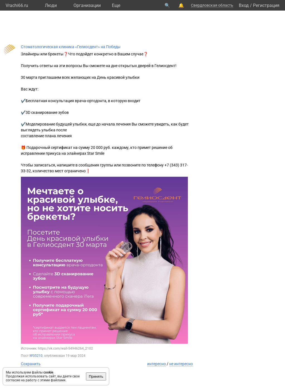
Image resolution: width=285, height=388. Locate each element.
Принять (96, 376)
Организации (87, 5)
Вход (244, 5)
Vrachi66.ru (17, 5)
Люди (51, 5)
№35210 (36, 356)
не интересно (181, 364)
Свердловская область (212, 5)
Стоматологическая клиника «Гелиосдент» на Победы (71, 47)
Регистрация (266, 5)
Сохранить (31, 364)
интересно (156, 364)
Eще (116, 5)
